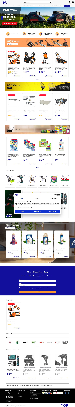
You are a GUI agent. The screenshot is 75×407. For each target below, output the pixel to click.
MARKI (8, 338)
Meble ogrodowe (17, 350)
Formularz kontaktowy (34, 399)
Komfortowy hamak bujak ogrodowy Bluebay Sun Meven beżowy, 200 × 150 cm (44, 112)
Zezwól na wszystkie (52, 211)
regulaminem (32, 289)
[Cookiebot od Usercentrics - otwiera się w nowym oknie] (55, 195)
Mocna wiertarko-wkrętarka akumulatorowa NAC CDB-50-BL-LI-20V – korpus (45, 371)
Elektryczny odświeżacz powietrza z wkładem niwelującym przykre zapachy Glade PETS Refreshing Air (29, 249)
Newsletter (20, 397)
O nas (19, 393)
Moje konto (8, 399)
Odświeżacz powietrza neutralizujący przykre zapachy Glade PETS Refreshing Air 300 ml (61, 249)
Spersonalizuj (37, 211)
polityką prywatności (38, 289)
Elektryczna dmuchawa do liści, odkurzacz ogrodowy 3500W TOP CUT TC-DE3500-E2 (29, 68)
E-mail (20, 284)
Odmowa (22, 211)
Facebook (20, 394)
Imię (20, 279)
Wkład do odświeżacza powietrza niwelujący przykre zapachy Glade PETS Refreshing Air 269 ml (45, 249)
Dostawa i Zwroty (9, 394)
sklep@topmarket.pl (34, 397)
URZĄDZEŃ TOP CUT (13, 42)
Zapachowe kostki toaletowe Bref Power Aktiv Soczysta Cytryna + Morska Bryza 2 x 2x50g (13, 155)
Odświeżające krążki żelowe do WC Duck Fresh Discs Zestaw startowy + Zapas (45, 155)
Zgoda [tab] (22, 198)
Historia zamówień (9, 401)
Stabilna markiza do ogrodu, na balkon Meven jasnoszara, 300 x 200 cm (13, 112)
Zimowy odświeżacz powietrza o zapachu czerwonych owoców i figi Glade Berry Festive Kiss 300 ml (13, 249)
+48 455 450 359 (34, 396)
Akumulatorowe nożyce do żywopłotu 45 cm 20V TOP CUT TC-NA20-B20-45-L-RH (14, 68)
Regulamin (7, 393)
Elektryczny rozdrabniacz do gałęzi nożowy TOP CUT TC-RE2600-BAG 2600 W (45, 68)
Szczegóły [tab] (37, 198)
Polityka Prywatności (9, 397)
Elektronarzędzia (9, 350)
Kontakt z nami (8, 402)
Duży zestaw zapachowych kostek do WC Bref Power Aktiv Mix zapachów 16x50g (29, 155)
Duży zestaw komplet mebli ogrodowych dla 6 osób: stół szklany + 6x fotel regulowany (60, 112)
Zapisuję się (37, 292)
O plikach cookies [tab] (53, 198)
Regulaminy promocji (9, 398)
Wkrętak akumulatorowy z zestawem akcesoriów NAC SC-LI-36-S (29, 371)
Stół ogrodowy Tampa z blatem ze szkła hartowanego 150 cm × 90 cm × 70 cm (29, 112)
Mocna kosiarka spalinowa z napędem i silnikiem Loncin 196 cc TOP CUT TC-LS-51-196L (61, 68)
